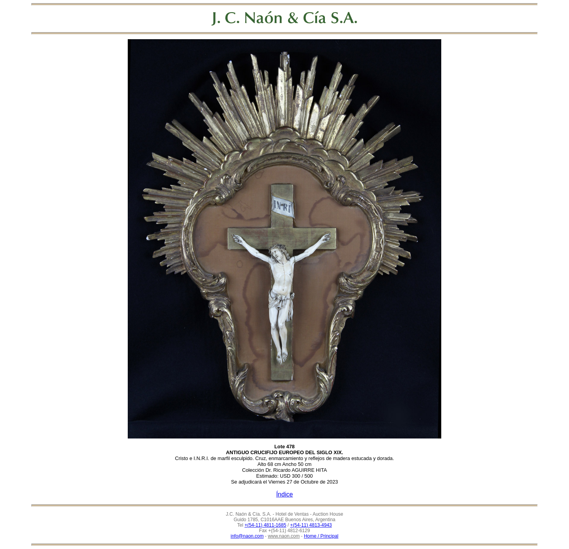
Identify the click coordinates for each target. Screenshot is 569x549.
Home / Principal (321, 536)
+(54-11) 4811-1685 (265, 525)
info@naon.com (247, 536)
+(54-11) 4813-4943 (311, 525)
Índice (284, 494)
